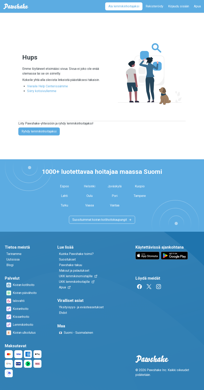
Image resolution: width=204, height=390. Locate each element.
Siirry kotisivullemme (41, 91)
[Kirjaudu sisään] (179, 6)
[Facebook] (139, 287)
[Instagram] (159, 287)
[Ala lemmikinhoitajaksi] (123, 6)
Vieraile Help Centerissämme (47, 86)
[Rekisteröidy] (154, 6)
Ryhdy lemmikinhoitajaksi (39, 131)
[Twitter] (149, 287)
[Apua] (197, 6)
